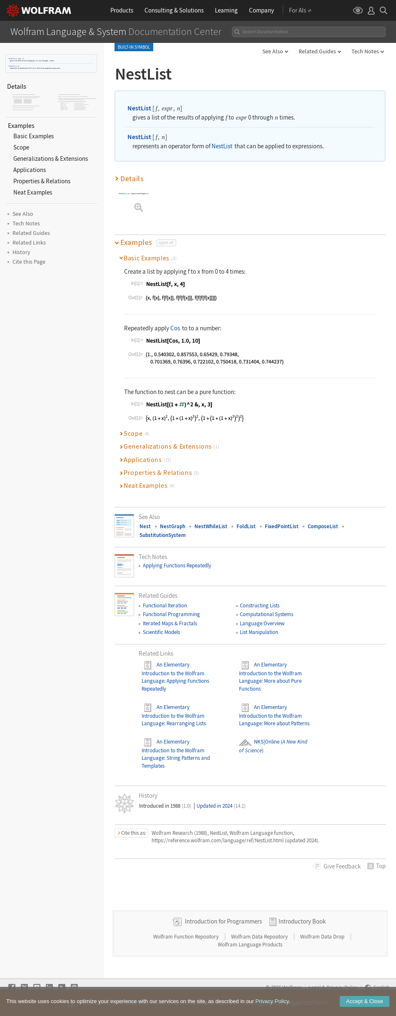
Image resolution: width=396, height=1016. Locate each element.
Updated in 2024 (221, 805)
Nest (145, 526)
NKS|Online (259, 741)
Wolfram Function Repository (186, 936)
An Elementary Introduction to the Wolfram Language (173, 672)
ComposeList (323, 526)
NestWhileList (210, 526)
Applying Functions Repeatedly (177, 565)
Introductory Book (302, 921)
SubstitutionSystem (162, 535)
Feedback (342, 866)
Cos (175, 328)
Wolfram (292, 987)
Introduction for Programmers (223, 921)
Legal (315, 987)
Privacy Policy (342, 987)
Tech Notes (365, 51)
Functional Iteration (165, 605)
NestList (12, 58)
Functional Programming (171, 614)
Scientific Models (161, 632)
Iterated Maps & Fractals (170, 623)
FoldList (246, 526)
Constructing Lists (259, 605)
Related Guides (317, 51)
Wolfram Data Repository (260, 936)
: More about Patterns (285, 723)
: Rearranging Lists (185, 723)
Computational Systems (266, 614)
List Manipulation (259, 632)
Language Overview (262, 623)
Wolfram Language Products (250, 944)
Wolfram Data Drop (323, 936)
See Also (272, 51)
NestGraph (172, 526)
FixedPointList (282, 526)
